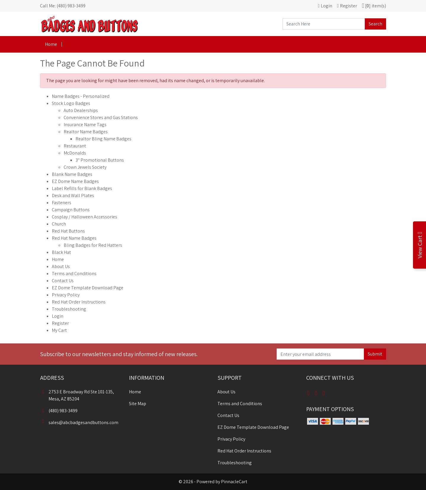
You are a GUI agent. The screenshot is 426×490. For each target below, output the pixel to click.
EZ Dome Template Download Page (87, 288)
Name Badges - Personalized (80, 96)
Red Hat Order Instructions (79, 302)
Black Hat (61, 252)
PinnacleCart (234, 481)
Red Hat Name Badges (74, 238)
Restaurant (75, 146)
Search (375, 24)
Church (59, 224)
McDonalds (75, 153)
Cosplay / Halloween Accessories (84, 217)
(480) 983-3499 (59, 411)
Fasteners (61, 202)
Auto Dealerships (81, 110)
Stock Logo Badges (71, 103)
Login (57, 316)
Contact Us (63, 281)
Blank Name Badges (72, 174)
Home (51, 44)
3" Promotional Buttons (99, 160)
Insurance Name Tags (85, 124)
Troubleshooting (69, 309)
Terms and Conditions (74, 273)
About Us (61, 266)
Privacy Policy (66, 295)
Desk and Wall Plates (73, 195)
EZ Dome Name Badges (75, 181)
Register (60, 323)
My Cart (59, 330)
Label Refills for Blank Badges (82, 188)
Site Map (137, 403)
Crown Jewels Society (85, 167)
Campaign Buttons (71, 210)
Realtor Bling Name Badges (103, 139)
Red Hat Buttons (68, 231)
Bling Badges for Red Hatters (93, 245)
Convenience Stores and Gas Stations (101, 117)
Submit (375, 354)
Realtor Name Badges (86, 132)
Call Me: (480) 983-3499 (62, 6)
